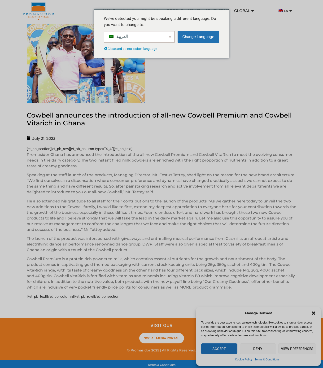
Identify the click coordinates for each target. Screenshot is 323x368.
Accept (219, 349)
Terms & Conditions (267, 359)
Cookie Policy (243, 359)
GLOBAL (244, 11)
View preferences (297, 349)
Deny (257, 349)
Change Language (198, 36)
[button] (313, 313)
